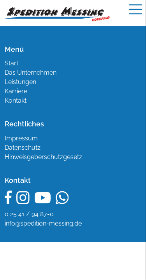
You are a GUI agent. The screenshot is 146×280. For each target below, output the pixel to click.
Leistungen (20, 82)
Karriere (16, 91)
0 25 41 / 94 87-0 (29, 214)
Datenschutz (22, 147)
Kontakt (15, 100)
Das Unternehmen (30, 72)
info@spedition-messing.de (43, 223)
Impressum (21, 138)
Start (11, 63)
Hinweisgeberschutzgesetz (43, 157)
